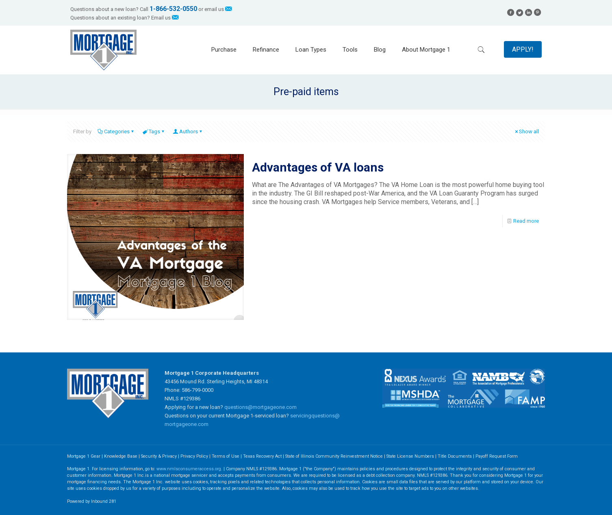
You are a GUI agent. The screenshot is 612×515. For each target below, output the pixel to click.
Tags (153, 131)
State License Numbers (410, 456)
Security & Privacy (159, 456)
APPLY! (523, 49)
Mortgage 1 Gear (83, 456)
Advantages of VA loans (318, 167)
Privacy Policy (194, 456)
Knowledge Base (120, 456)
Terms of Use (225, 456)
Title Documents (455, 456)
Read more (526, 221)
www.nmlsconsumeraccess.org (188, 469)
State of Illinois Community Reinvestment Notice (334, 456)
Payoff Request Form (496, 456)
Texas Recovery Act (262, 456)
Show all (526, 131)
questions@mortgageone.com (260, 407)
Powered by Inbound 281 (91, 501)
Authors (188, 131)
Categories (116, 131)
